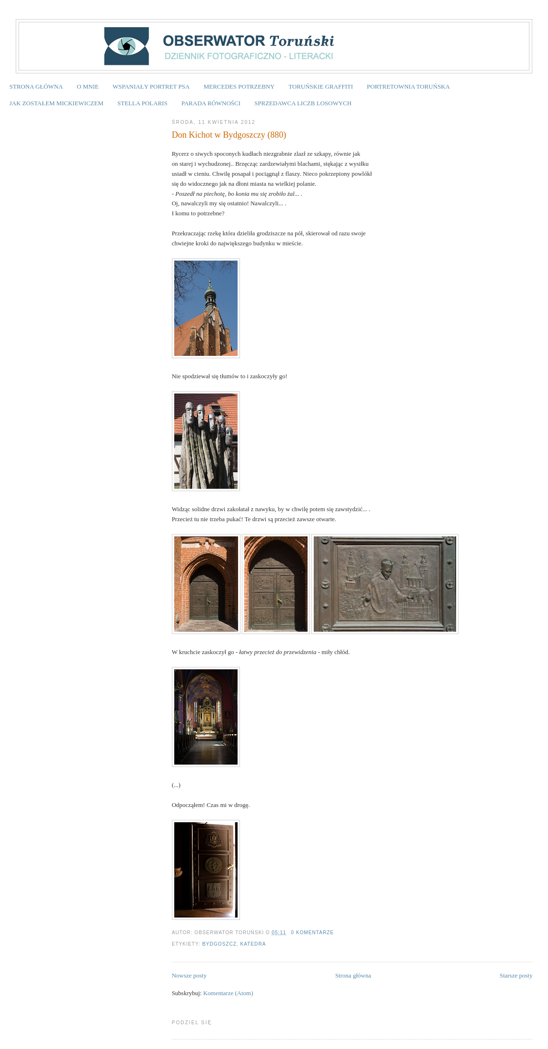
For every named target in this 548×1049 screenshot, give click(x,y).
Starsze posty (515, 975)
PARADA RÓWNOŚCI (210, 103)
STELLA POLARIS (143, 103)
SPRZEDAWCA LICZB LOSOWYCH (302, 103)
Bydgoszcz (219, 944)
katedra (253, 944)
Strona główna (353, 975)
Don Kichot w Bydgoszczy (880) (229, 135)
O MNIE (88, 86)
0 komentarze (312, 932)
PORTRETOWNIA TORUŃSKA (408, 86)
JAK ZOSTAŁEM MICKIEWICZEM (57, 103)
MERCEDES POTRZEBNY (239, 86)
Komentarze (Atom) (228, 993)
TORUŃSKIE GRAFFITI (321, 86)
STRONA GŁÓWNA (36, 86)
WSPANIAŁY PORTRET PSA (150, 86)
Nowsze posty (189, 975)
